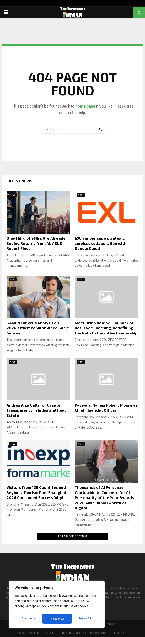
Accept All (85, 619)
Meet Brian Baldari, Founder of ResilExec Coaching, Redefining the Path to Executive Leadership (106, 327)
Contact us (117, 632)
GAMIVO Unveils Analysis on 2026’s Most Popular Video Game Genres (38, 327)
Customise (28, 619)
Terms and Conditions (72, 632)
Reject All (57, 619)
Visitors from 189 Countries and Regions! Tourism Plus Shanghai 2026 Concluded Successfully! (36, 492)
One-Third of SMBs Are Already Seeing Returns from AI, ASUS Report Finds (36, 243)
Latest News (20, 180)
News (12, 195)
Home (21, 632)
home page (85, 106)
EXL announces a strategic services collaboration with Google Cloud (100, 243)
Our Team (49, 632)
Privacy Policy (98, 632)
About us (34, 632)
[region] (57, 605)
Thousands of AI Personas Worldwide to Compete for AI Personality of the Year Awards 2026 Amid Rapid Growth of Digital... (104, 497)
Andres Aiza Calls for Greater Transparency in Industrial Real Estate (36, 410)
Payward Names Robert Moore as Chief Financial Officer (106, 407)
